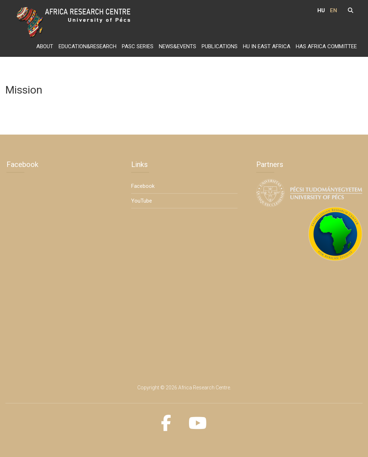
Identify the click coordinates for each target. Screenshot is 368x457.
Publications (220, 46)
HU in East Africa (266, 46)
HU (321, 10)
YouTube (141, 201)
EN (333, 10)
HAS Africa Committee (326, 46)
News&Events (177, 46)
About (44, 46)
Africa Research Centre (204, 387)
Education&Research (87, 46)
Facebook (143, 186)
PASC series (137, 46)
